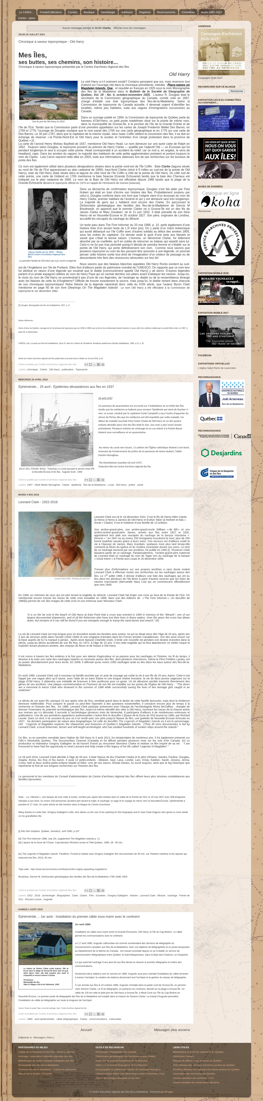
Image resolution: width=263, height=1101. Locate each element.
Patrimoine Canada (183, 1056)
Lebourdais (115, 1019)
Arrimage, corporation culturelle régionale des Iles (45, 1056)
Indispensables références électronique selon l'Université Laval (130, 1073)
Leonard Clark (148, 895)
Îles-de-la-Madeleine (94, 484)
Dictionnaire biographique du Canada (116, 1052)
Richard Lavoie (33, 899)
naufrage (172, 895)
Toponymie (81, 369)
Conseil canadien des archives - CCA (193, 1078)
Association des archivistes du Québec (194, 1073)
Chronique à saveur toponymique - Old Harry (51, 41)
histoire (134, 895)
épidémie (76, 484)
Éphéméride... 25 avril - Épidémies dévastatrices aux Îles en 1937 (66, 387)
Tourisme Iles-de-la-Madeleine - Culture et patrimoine (47, 1069)
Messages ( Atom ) (44, 1037)
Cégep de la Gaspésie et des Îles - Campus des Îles (46, 1052)
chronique (33, 369)
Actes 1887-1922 (211, 12)
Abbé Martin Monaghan (48, 484)
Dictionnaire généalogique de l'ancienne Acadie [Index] (125, 1056)
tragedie (48, 899)
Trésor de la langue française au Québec (118, 1078)
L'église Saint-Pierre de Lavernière (217, 368)
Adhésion (127, 12)
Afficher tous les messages (129, 28)
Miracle (161, 895)
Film (91, 895)
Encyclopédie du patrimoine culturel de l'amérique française (128, 1069)
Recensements (166, 12)
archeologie (49, 895)
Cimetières (188, 12)
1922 (30, 895)
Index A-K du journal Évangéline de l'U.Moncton (122, 1060)
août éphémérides (45, 1019)
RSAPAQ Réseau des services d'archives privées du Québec (206, 1069)
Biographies (64, 895)
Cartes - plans (26, 18)
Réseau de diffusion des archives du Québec (197, 1060)
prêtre (132, 484)
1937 (30, 484)
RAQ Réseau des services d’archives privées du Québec (204, 1065)
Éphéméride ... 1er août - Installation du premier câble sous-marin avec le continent (79, 916)
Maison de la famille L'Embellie (35, 1073)
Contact (73, 12)
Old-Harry (121, 484)
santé (140, 484)
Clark (75, 895)
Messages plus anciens (172, 1030)
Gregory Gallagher (118, 895)
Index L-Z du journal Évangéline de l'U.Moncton (121, 1065)
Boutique (89, 12)
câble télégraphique (67, 1019)
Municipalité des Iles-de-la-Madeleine (38, 1065)
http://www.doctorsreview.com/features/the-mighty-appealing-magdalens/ (69, 869)
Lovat (111, 484)
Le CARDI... (26, 12)
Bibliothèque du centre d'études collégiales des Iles (46, 1060)
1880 (30, 1019)
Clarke (44, 369)
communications (98, 1019)
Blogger (169, 1091)
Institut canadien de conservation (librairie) (196, 1082)
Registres (145, 12)
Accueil (86, 1030)
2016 (38, 895)
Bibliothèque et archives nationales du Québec (198, 1052)
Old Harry (54, 369)
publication (68, 369)
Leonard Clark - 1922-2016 (38, 502)
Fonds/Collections (51, 12)
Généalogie (108, 12)
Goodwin (101, 895)
